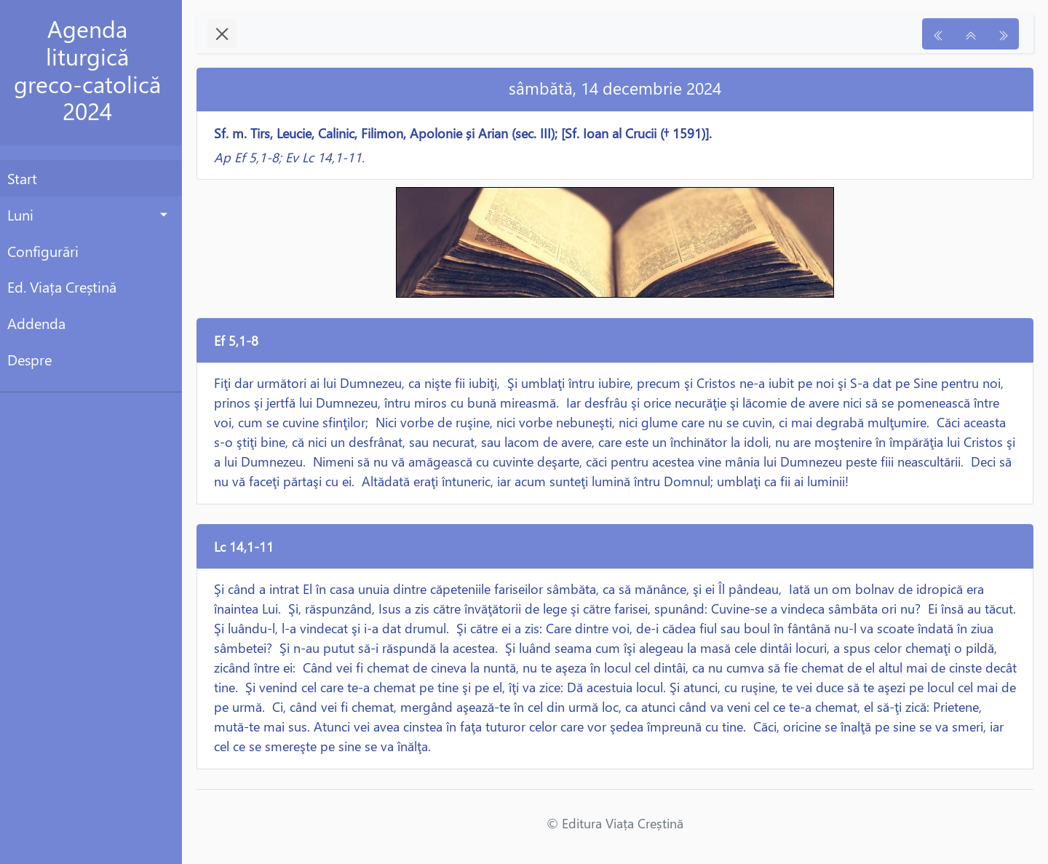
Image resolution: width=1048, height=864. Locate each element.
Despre (29, 359)
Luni (20, 214)
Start (22, 177)
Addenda (36, 322)
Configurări (43, 250)
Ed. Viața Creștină (61, 286)
